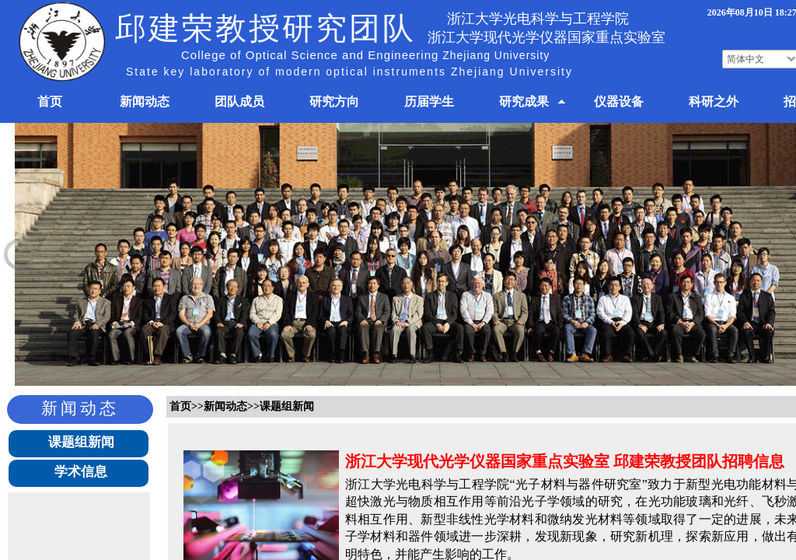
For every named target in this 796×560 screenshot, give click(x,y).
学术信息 (80, 471)
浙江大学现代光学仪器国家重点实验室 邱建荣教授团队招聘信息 (564, 461)
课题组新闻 (81, 442)
